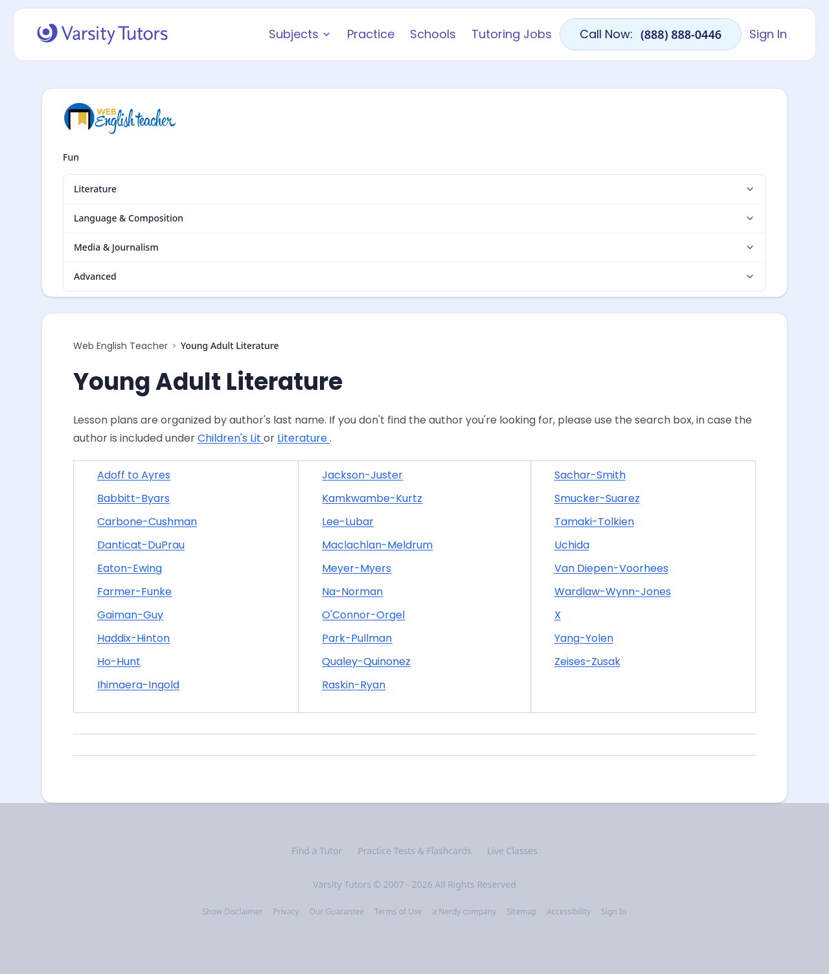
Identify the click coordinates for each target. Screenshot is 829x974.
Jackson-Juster (362, 475)
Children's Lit (231, 438)
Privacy (286, 912)
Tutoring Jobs (511, 34)
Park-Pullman (357, 638)
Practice (370, 34)
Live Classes (512, 850)
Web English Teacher (120, 345)
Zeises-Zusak (587, 661)
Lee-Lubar (348, 521)
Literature (303, 438)
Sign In (768, 34)
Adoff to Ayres (133, 475)
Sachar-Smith (590, 475)
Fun (71, 157)
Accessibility (569, 912)
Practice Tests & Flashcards (414, 850)
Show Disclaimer (233, 912)
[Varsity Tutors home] (102, 34)
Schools (433, 34)
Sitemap (521, 912)
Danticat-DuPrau (141, 545)
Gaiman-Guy (130, 614)
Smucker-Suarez (597, 498)
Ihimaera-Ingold (138, 684)
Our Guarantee (337, 912)
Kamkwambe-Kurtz (372, 498)
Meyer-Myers (356, 568)
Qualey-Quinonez (366, 661)
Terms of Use (398, 912)
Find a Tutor (316, 850)
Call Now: (650, 34)
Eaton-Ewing (129, 568)
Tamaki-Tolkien (594, 521)
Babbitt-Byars (133, 498)
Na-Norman (352, 591)
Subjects (300, 34)
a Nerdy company (464, 912)
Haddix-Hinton (133, 638)
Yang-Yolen (583, 638)
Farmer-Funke (134, 591)
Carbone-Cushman (147, 521)
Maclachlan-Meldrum (377, 545)
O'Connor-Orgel (363, 614)
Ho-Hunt (119, 661)
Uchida (571, 545)
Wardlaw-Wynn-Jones (612, 591)
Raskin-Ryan (353, 684)
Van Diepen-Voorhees (611, 568)
